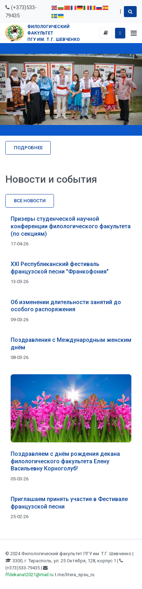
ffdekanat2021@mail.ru (29, 574)
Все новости (30, 200)
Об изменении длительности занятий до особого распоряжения (66, 306)
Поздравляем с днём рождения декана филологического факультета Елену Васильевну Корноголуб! (65, 461)
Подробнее (28, 147)
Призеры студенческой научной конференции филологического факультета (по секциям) (71, 226)
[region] (71, 89)
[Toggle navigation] (134, 33)
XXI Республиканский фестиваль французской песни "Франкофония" (60, 268)
